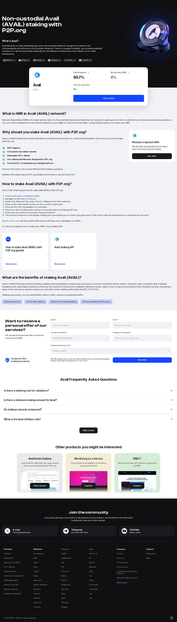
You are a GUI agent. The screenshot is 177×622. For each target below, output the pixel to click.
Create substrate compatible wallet (22, 196)
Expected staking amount (60, 345)
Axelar (36, 571)
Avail (36, 567)
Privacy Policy (82, 361)
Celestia (37, 598)
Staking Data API (11, 585)
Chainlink (38, 602)
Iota (62, 562)
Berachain (38, 580)
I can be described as (59, 333)
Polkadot (64, 602)
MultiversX (65, 585)
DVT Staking (9, 567)
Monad (64, 580)
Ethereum (65, 549)
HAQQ (63, 554)
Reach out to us (9, 221)
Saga (91, 549)
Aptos (36, 562)
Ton (90, 594)
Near (63, 594)
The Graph (93, 585)
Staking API (9, 558)
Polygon (64, 607)
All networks (39, 554)
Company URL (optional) (122, 333)
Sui (90, 576)
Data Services (10, 571)
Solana (92, 562)
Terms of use (122, 567)
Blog (148, 558)
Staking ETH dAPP (12, 562)
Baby (36, 576)
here (73, 174)
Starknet (92, 567)
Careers (120, 554)
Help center (151, 554)
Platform (7, 554)
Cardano (37, 589)
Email (115, 320)
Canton (36, 594)
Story (91, 571)
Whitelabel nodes (11, 580)
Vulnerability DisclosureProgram (127, 572)
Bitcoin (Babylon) (41, 585)
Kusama (64, 571)
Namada (65, 589)
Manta (64, 576)
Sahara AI (93, 554)
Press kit (120, 558)
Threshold (93, 589)
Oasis (63, 598)
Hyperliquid (66, 558)
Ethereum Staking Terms (127, 578)
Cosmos (37, 607)
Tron (91, 598)
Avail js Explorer (28, 199)
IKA (62, 567)
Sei (90, 558)
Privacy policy (122, 562)
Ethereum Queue (10, 589)
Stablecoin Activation (12, 594)
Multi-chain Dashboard (14, 576)
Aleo (35, 558)
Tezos (91, 580)
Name (53, 320)
